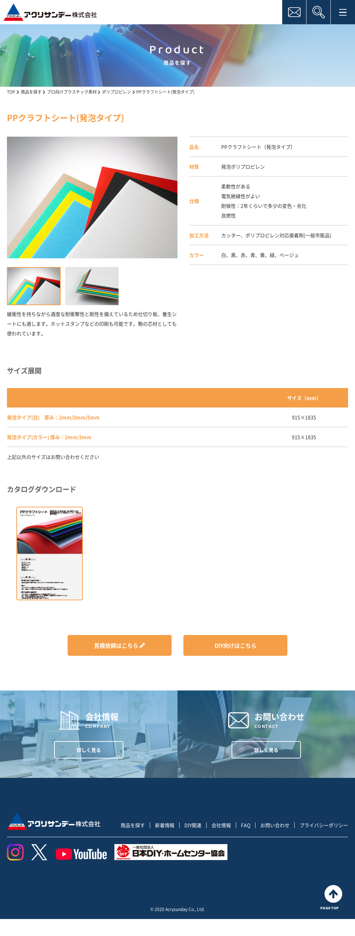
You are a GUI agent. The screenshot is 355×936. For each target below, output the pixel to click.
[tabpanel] (92, 197)
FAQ (245, 842)
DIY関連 (192, 842)
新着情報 (164, 842)
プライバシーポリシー (324, 842)
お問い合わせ (274, 842)
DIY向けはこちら (236, 645)
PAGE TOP (333, 914)
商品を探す (133, 842)
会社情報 (221, 842)
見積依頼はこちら (116, 645)
